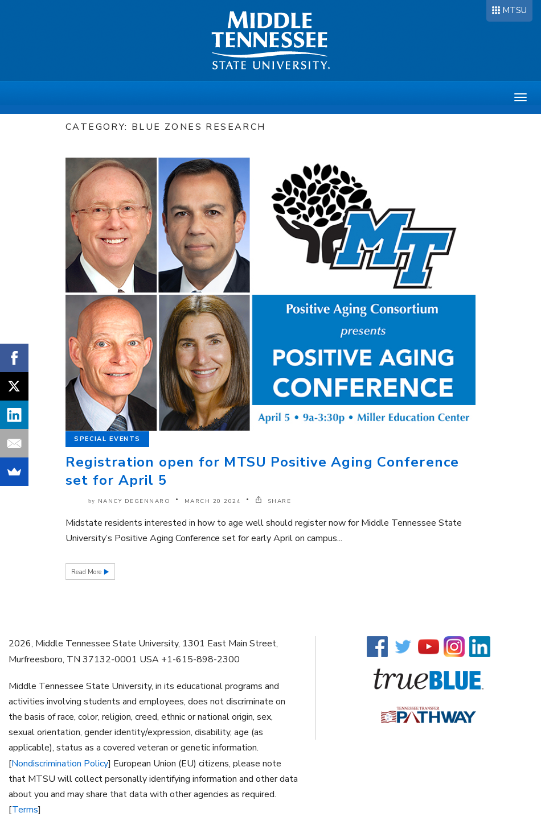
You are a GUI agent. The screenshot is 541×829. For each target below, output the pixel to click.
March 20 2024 (213, 501)
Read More (87, 572)
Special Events (107, 439)
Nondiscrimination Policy (59, 763)
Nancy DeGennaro (134, 501)
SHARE (273, 501)
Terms (25, 809)
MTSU (514, 10)
